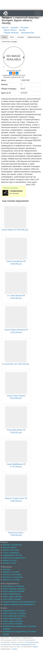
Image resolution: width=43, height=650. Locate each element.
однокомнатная (27, 33)
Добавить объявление (12, 545)
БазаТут (5, 27)
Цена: (3, 80)
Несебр (22, 30)
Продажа (14, 27)
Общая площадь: (9, 89)
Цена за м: (6, 93)
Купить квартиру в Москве (14, 589)
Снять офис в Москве (12, 599)
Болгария (24, 27)
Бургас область (10, 30)
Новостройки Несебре (12, 618)
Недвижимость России (12, 555)
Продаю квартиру (11, 33)
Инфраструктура (34, 37)
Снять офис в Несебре (12, 624)
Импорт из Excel (10, 560)
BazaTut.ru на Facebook (13, 577)
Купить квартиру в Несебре (14, 613)
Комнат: (4, 84)
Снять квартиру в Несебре (14, 616)
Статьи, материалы (11, 553)
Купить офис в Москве (12, 596)
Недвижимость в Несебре (14, 611)
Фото (12, 37)
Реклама (6, 569)
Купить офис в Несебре (13, 621)
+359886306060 (16, 191)
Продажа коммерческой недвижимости (19, 602)
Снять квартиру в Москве (13, 591)
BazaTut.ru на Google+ (12, 574)
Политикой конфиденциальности (24, 644)
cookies (14, 649)
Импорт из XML (9, 563)
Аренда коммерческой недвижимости (19, 604)
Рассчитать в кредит (9, 41)
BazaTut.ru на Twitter (11, 580)
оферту (35, 646)
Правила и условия (11, 572)
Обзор (4, 37)
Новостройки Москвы (12, 594)
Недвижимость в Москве (13, 586)
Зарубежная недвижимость (14, 558)
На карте (20, 37)
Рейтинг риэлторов (11, 550)
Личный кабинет (10, 547)
